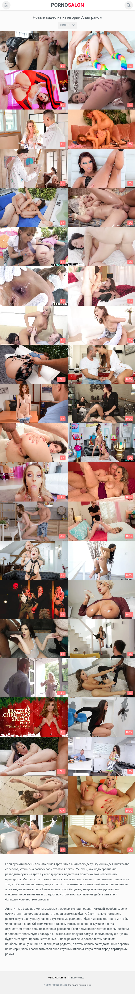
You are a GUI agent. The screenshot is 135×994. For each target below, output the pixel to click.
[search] (129, 5)
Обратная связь (57, 978)
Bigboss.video (77, 978)
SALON (67, 5)
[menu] (6, 5)
